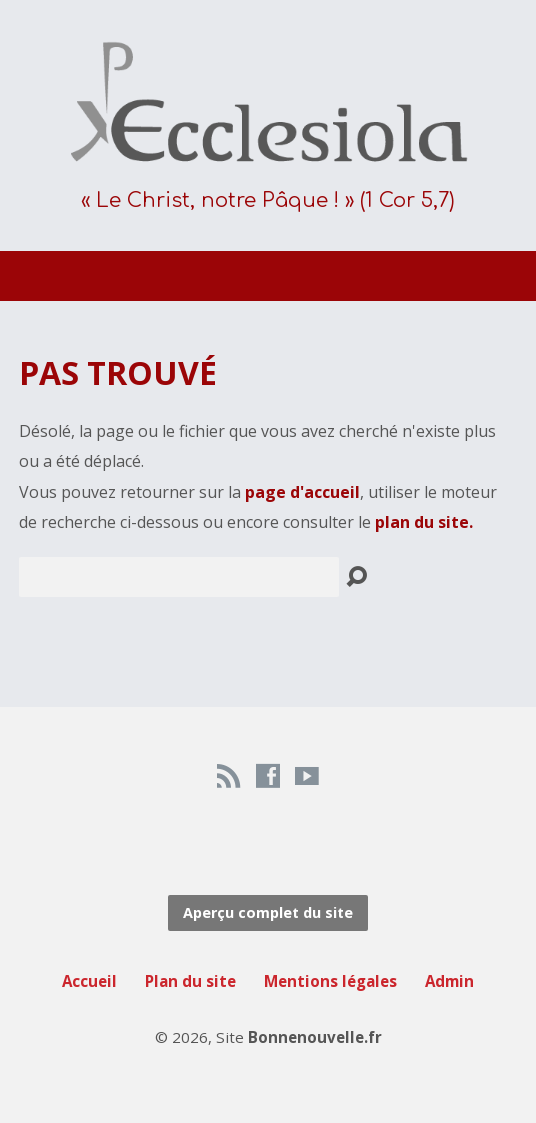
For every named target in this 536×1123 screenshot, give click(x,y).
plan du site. (424, 522)
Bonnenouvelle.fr (315, 1037)
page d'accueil (302, 492)
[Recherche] (179, 577)
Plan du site (190, 981)
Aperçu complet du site (268, 912)
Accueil (89, 981)
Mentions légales (330, 981)
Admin (449, 981)
